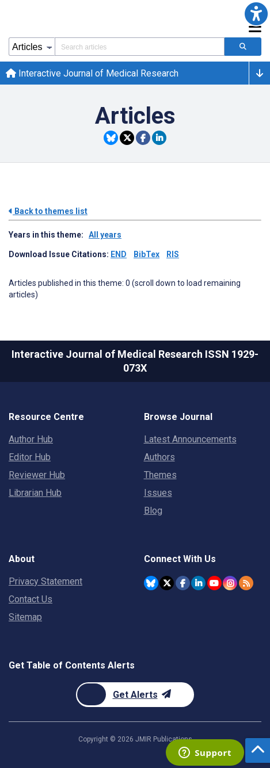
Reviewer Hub (37, 474)
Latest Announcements (190, 439)
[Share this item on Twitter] (127, 138)
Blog (153, 510)
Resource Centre (46, 416)
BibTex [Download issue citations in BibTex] (146, 254)
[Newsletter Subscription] (135, 694)
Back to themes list (48, 211)
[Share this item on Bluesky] (111, 138)
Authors (159, 457)
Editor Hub (30, 457)
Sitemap (25, 617)
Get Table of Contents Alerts (72, 665)
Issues (158, 492)
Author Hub (31, 439)
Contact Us (30, 599)
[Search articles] (243, 46)
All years (105, 234)
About (22, 558)
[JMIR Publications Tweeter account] (166, 583)
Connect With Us (180, 558)
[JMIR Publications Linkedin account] (198, 583)
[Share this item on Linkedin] (159, 138)
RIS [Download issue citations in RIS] (172, 254)
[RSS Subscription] (246, 583)
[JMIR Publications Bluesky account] (151, 583)
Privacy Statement (45, 581)
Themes (160, 474)
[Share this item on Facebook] (143, 138)
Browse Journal (178, 416)
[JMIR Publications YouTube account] (214, 583)
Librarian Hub (35, 492)
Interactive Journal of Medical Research (92, 73)
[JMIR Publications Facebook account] (183, 583)
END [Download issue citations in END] (119, 254)
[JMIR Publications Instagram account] (230, 583)
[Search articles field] (140, 46)
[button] (256, 13)
